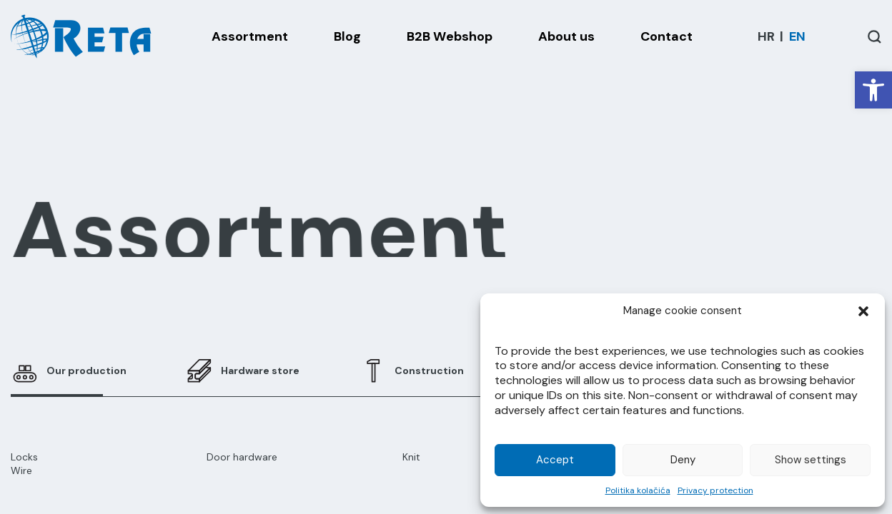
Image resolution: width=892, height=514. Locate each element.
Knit (411, 456)
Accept (555, 460)
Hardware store (260, 370)
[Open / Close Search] (874, 37)
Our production (86, 370)
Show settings (810, 460)
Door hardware (242, 456)
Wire (21, 470)
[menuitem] (766, 36)
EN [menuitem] (797, 36)
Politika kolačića (637, 490)
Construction (429, 370)
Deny (682, 460)
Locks (24, 456)
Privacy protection (715, 490)
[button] (873, 90)
